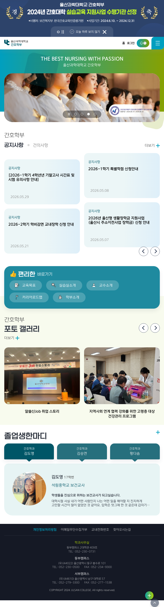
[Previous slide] (143, 252)
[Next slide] (155, 252)
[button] (58, 32)
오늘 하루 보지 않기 (89, 32)
